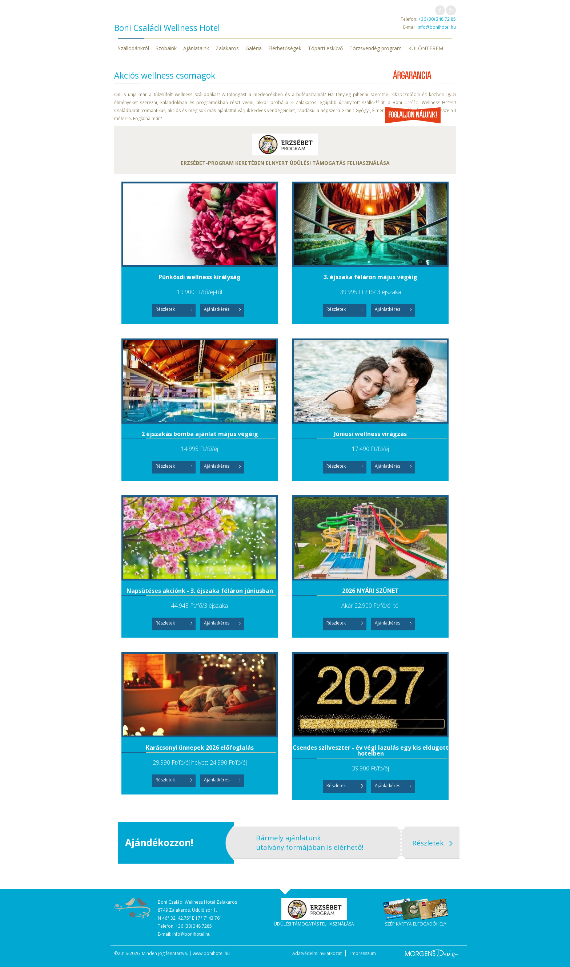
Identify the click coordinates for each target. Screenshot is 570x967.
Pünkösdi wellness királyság (199, 277)
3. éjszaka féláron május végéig (370, 277)
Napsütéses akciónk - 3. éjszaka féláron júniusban (200, 591)
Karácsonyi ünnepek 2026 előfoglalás (200, 748)
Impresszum (363, 953)
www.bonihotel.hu (211, 953)
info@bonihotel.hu (437, 27)
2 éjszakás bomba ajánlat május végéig (199, 434)
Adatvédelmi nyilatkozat (317, 953)
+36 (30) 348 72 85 (437, 19)
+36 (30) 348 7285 (194, 926)
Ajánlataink (196, 48)
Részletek (165, 309)
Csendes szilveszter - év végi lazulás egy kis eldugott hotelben (371, 750)
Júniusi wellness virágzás (370, 434)
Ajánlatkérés (216, 309)
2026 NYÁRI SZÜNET (370, 591)
